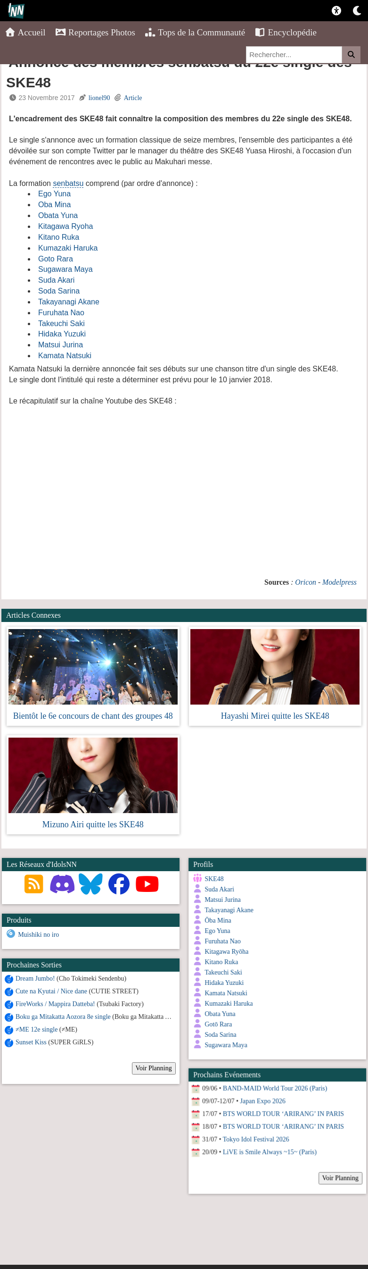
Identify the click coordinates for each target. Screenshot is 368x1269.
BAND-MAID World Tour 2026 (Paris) (273, 1082)
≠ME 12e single (36, 1029)
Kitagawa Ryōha (225, 951)
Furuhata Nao (61, 313)
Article (133, 97)
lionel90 (99, 97)
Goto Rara (55, 259)
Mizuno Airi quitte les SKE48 (93, 824)
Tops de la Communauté (195, 32)
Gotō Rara (216, 1024)
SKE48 (212, 878)
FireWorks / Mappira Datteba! (55, 1003)
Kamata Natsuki (64, 356)
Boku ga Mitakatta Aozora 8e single (63, 1016)
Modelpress (339, 582)
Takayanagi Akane (68, 302)
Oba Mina (54, 205)
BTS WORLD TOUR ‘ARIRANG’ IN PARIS (282, 1108)
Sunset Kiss (31, 1041)
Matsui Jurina (60, 345)
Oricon (305, 582)
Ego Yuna (54, 194)
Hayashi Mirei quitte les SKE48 (275, 716)
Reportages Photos (95, 32)
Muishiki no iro (38, 934)
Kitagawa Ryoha (65, 226)
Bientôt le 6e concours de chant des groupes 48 (93, 716)
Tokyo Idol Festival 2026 (254, 1133)
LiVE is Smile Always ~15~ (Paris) (268, 1146)
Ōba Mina (216, 920)
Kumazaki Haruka (68, 248)
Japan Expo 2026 (261, 1095)
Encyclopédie (285, 32)
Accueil (25, 32)
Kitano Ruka (58, 237)
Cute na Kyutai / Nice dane (51, 990)
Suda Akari (56, 280)
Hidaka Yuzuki (62, 334)
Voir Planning (154, 1067)
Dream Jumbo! (35, 978)
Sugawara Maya (65, 269)
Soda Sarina (59, 291)
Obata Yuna (58, 215)
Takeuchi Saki (61, 323)
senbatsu (68, 183)
